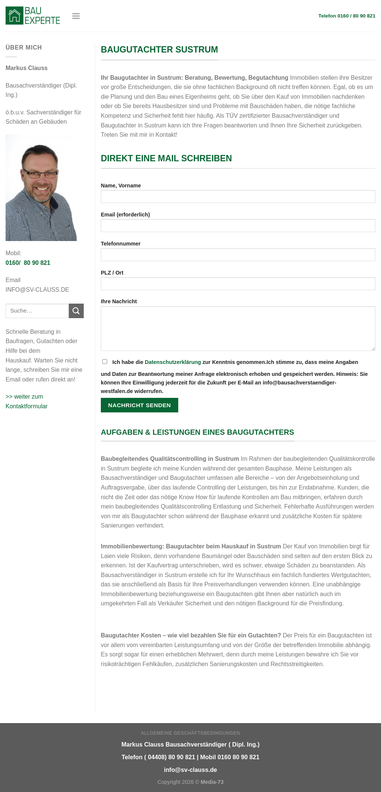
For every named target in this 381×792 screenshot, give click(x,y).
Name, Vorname (238, 195)
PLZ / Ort (238, 282)
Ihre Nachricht (238, 327)
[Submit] (76, 311)
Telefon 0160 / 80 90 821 (346, 16)
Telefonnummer (238, 253)
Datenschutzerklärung (173, 362)
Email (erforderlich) (238, 224)
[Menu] (75, 16)
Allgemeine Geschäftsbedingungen (190, 733)
